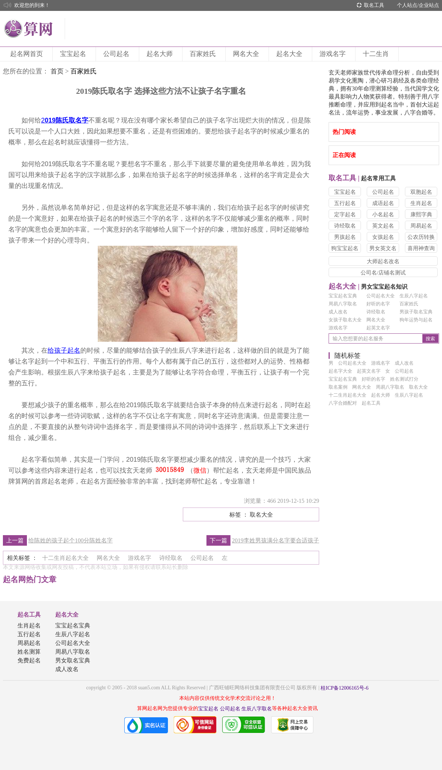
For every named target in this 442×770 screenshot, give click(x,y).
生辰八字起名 (413, 295)
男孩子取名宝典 (416, 311)
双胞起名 (421, 192)
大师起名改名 (383, 261)
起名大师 (160, 53)
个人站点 (407, 5)
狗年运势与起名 (416, 319)
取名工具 (374, 5)
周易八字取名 (343, 303)
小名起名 (383, 214)
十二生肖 (377, 53)
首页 (57, 71)
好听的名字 (378, 303)
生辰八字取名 (256, 708)
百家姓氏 (204, 53)
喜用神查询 (421, 248)
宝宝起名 (74, 53)
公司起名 (117, 53)
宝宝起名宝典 (343, 295)
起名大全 (290, 53)
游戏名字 (334, 53)
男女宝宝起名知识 (368, 287)
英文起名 (383, 226)
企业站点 (429, 5)
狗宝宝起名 (344, 248)
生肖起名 (421, 203)
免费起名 (29, 660)
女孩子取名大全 (345, 319)
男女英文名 (383, 248)
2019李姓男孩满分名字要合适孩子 (275, 540)
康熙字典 (421, 214)
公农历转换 (421, 237)
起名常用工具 (362, 178)
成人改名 (338, 311)
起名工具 (29, 614)
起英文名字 (378, 327)
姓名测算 (29, 652)
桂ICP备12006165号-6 (344, 688)
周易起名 (421, 226)
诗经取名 (345, 226)
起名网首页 (27, 53)
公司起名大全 (380, 295)
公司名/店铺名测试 (383, 273)
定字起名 (345, 214)
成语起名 (383, 203)
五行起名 (345, 203)
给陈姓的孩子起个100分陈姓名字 (70, 540)
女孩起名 (383, 237)
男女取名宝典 (72, 660)
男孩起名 (345, 237)
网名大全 (247, 53)
